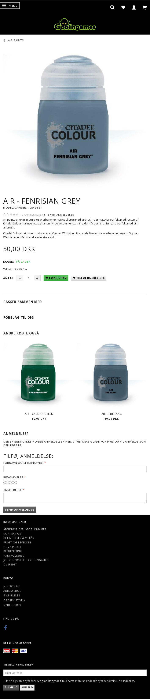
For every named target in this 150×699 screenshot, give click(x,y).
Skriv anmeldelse (61, 214)
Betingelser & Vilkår (18, 538)
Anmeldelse (12, 490)
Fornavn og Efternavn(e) (23, 463)
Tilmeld (11, 687)
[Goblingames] (75, 23)
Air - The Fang (112, 413)
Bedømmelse (13, 477)
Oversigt (10, 564)
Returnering (12, 551)
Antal (8, 278)
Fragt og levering (17, 542)
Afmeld (27, 687)
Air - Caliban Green (39, 413)
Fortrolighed (14, 555)
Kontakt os (12, 533)
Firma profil (12, 547)
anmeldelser (32, 214)
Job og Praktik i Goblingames (25, 560)
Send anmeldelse (19, 509)
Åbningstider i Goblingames (24, 529)
